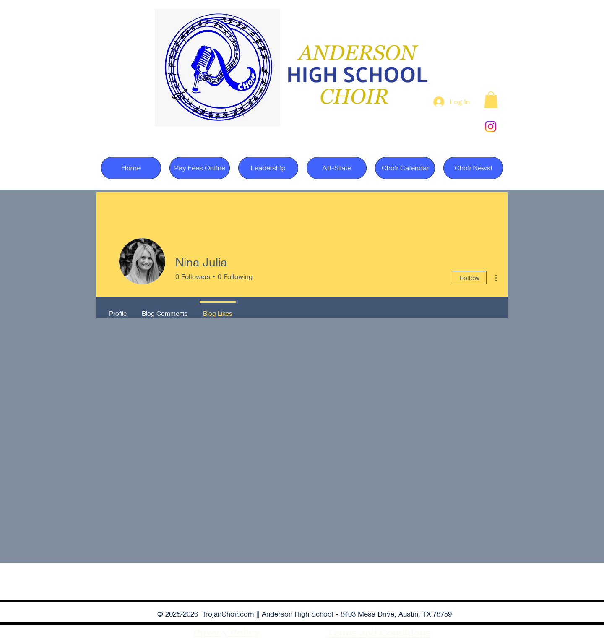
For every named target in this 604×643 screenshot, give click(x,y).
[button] (491, 99)
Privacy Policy (227, 632)
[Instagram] (490, 126)
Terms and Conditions (378, 632)
